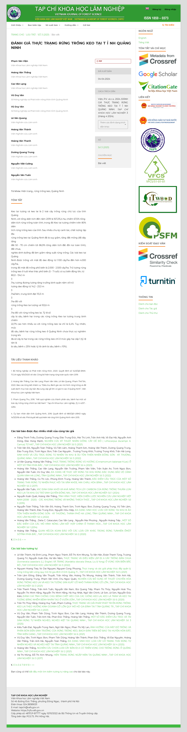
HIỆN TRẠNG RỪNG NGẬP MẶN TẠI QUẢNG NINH (81, 655)
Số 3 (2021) (43, 34)
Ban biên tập (34, 25)
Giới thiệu (16, 25)
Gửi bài (86, 25)
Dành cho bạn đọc (148, 304)
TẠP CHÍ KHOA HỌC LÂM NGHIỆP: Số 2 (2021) (48, 651)
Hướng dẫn (71, 25)
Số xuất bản (52, 25)
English (142, 38)
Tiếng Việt (144, 42)
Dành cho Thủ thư (148, 313)
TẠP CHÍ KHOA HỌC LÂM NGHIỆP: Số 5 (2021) (59, 444)
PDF (100, 61)
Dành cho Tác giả (148, 308)
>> (25, 539)
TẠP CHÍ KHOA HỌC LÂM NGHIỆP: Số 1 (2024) (95, 492)
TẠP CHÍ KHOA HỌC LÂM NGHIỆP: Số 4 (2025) (100, 644)
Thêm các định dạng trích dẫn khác (112, 124)
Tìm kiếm (168, 25)
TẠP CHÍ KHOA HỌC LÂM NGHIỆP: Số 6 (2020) (100, 599)
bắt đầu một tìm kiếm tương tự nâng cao (51, 671)
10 (28, 665)
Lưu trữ (31, 34)
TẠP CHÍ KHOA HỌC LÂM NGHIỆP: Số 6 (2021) (61, 634)
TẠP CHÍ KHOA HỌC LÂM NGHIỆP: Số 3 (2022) (57, 458)
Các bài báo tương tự (24, 548)
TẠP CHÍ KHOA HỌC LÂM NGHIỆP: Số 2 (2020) (62, 534)
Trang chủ (17, 34)
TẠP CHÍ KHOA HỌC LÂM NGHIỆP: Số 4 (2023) (68, 465)
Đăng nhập (170, 9)
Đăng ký (157, 9)
